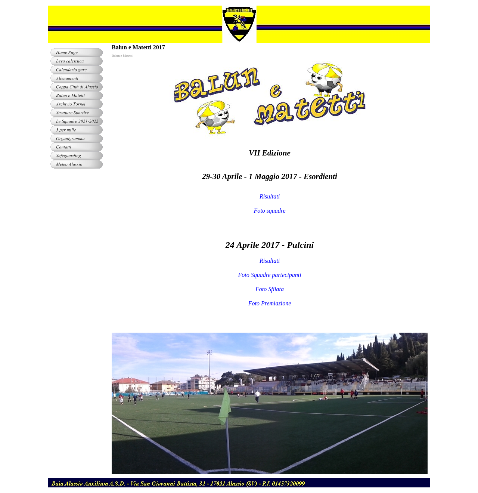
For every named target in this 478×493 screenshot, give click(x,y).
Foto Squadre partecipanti (269, 275)
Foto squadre (269, 210)
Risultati (270, 196)
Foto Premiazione (269, 303)
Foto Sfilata (269, 289)
